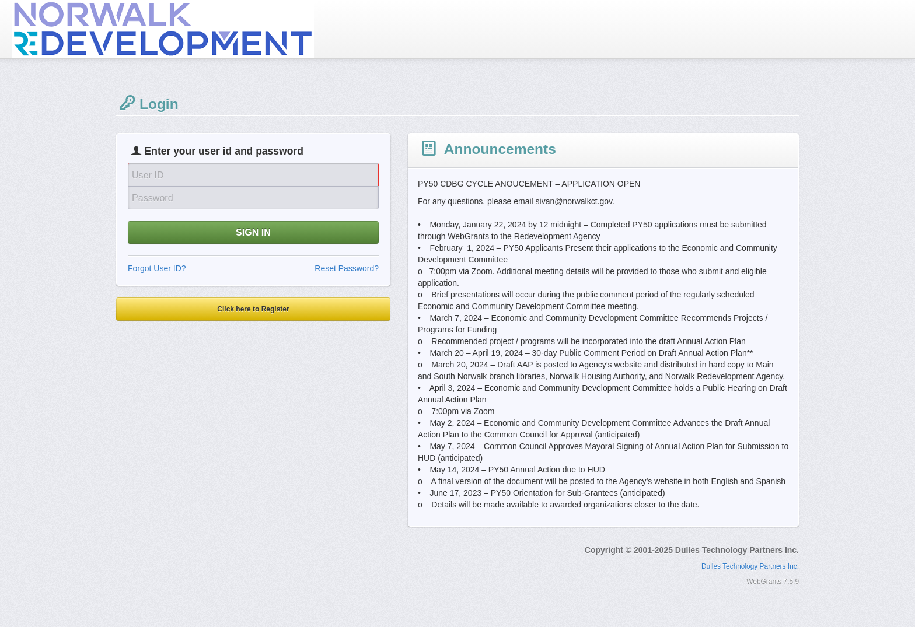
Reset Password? (347, 268)
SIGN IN (253, 232)
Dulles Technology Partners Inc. (750, 566)
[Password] (253, 197)
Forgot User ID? (157, 268)
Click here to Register (253, 309)
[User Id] (253, 174)
